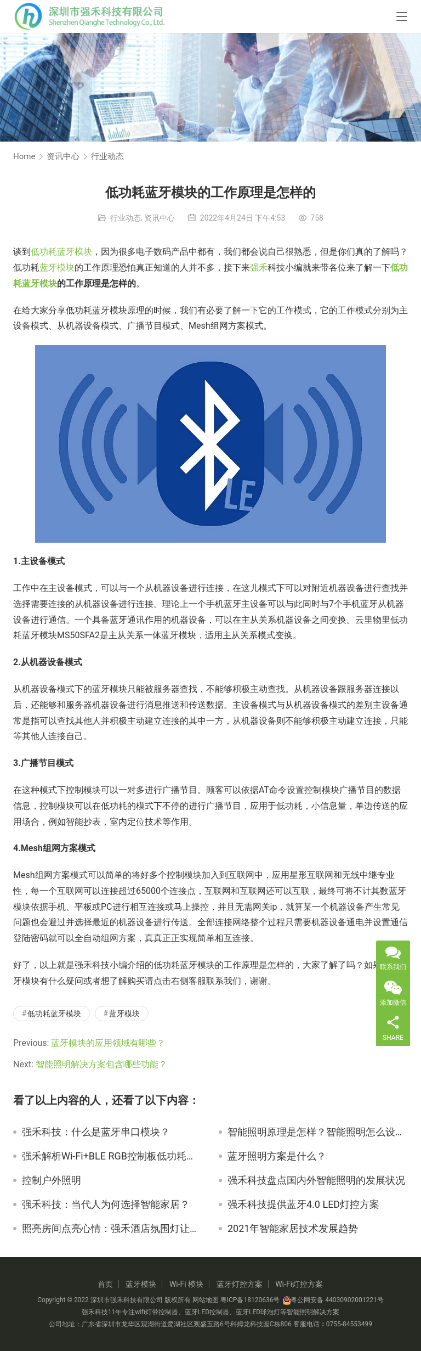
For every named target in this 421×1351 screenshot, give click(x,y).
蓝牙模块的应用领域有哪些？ (108, 1043)
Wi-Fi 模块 (186, 1284)
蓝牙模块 (57, 267)
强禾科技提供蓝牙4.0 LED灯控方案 (303, 1204)
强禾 (259, 267)
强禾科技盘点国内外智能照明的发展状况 (316, 1180)
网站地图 (205, 1300)
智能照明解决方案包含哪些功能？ (101, 1064)
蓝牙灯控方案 (240, 1284)
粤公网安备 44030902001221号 (333, 1300)
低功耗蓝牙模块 (61, 251)
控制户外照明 (51, 1180)
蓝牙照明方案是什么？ (276, 1156)
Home (24, 156)
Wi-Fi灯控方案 (299, 1284)
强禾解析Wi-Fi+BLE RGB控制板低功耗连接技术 (112, 1156)
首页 (105, 1284)
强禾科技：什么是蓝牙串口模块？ (96, 1132)
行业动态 (125, 217)
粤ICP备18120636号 (250, 1300)
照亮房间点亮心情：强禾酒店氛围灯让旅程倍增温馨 (112, 1228)
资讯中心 (159, 217)
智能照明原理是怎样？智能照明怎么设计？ (317, 1132)
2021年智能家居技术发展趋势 (292, 1228)
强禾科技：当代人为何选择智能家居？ (106, 1204)
